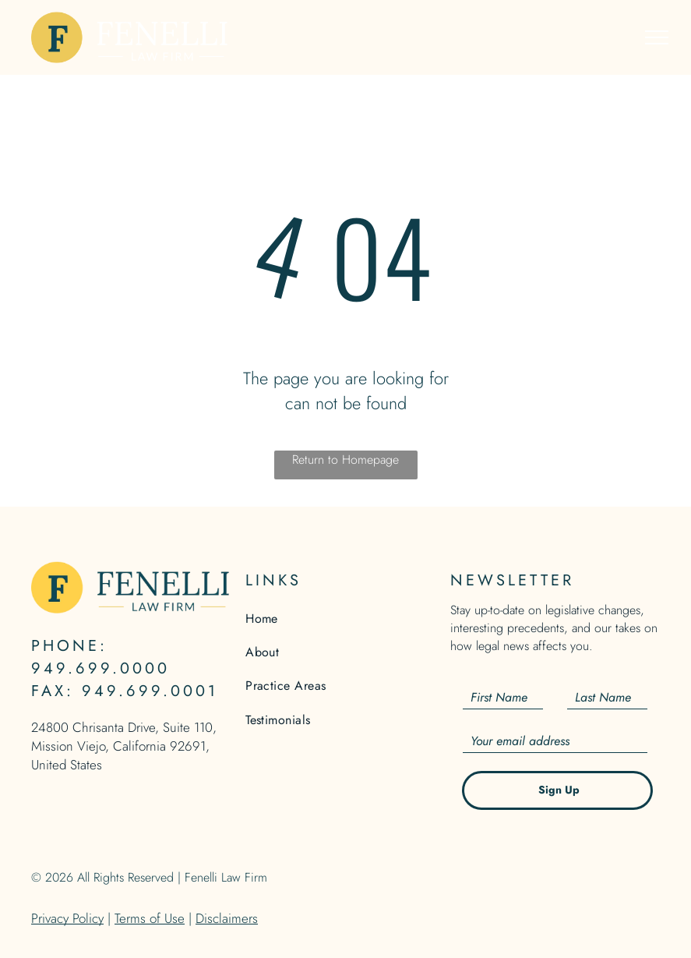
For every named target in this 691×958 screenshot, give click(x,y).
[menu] (656, 37)
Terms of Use (150, 918)
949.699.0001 (150, 691)
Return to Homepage (345, 459)
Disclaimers (227, 918)
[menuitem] (345, 618)
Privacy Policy (67, 918)
